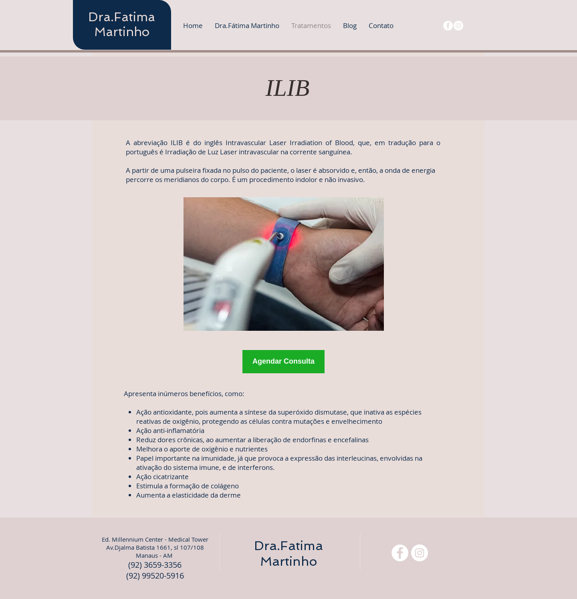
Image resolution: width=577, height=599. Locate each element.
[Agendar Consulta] (283, 361)
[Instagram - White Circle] (458, 25)
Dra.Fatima (121, 17)
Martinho (121, 31)
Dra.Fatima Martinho (288, 553)
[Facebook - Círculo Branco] (448, 25)
